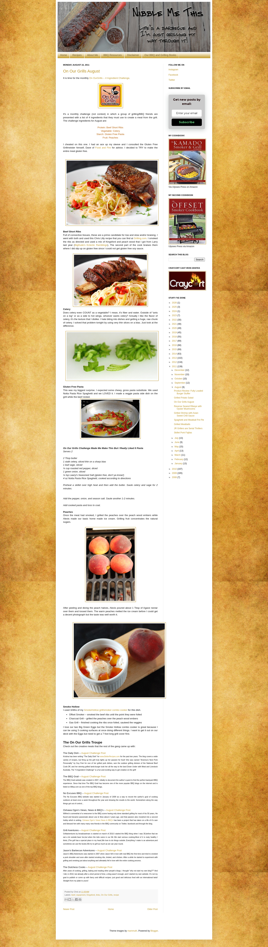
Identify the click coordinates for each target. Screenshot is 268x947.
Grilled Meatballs (182, 424)
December (180, 370)
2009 (174, 473)
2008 (174, 477)
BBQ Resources (112, 55)
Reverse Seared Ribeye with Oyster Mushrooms (188, 407)
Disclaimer (133, 55)
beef (73, 895)
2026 (174, 302)
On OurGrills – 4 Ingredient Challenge (109, 78)
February (179, 459)
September (180, 383)
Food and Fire (103, 147)
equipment (80, 895)
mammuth (132, 931)
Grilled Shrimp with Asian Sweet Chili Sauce (186, 414)
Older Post (152, 909)
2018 (174, 336)
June (177, 442)
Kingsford (91, 895)
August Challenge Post (93, 753)
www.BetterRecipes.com (110, 756)
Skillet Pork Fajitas (183, 432)
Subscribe (187, 122)
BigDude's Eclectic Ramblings (91, 245)
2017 (174, 341)
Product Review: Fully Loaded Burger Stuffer (188, 392)
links (98, 895)
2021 (174, 324)
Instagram (173, 69)
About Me (92, 55)
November (180, 374)
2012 (174, 362)
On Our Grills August (81, 71)
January (179, 463)
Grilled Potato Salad (183, 397)
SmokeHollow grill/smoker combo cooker (105, 710)
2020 (174, 328)
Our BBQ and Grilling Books (160, 55)
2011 (174, 366)
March (178, 455)
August (178, 387)
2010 (174, 469)
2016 (174, 345)
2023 (174, 315)
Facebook (173, 75)
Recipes (77, 55)
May (177, 446)
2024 (174, 311)
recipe (116, 895)
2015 (174, 349)
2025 (174, 307)
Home (63, 55)
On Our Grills (107, 895)
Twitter (172, 80)
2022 (174, 320)
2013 (174, 358)
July (177, 438)
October (179, 378)
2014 (174, 353)
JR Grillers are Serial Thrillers (188, 428)
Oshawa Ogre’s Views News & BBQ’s (97, 820)
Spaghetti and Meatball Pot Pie (189, 420)
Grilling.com (140, 238)
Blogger (154, 931)
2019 (174, 332)
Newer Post (68, 909)
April (177, 451)
